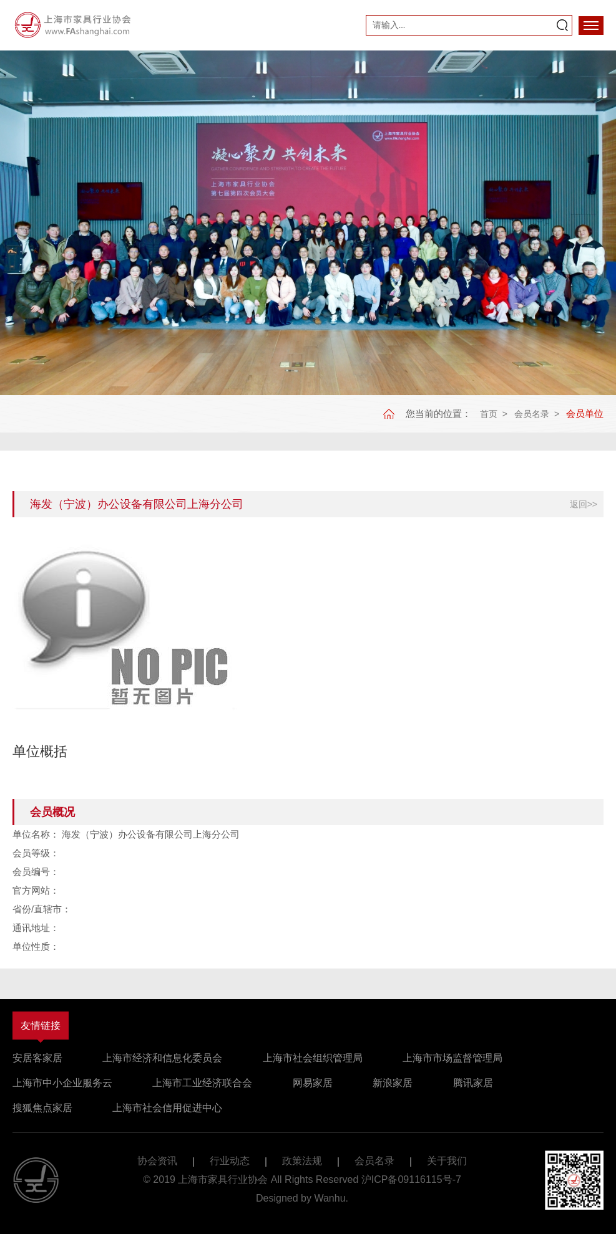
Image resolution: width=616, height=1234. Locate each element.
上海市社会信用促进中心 (167, 1107)
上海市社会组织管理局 (313, 1058)
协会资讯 (157, 1160)
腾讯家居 (473, 1083)
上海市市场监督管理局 (452, 1058)
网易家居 (313, 1083)
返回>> (583, 504)
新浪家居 (393, 1083)
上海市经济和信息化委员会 (162, 1058)
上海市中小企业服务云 (62, 1083)
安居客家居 (37, 1058)
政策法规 (302, 1160)
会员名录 (531, 414)
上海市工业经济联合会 (202, 1083)
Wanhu (329, 1198)
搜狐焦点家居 (42, 1107)
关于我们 (447, 1160)
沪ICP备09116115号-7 (411, 1179)
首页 (488, 414)
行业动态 (230, 1160)
